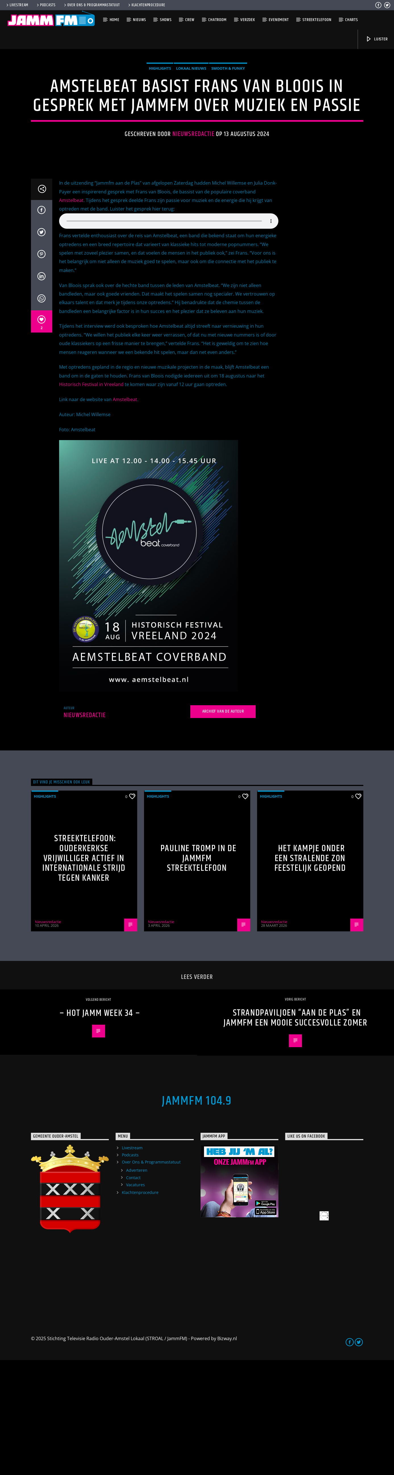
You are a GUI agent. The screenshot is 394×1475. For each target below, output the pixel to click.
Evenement (279, 19)
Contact (133, 1292)
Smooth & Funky (228, 125)
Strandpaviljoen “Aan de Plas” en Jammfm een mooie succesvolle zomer (295, 1133)
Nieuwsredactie (193, 192)
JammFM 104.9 (197, 1216)
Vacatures (135, 1299)
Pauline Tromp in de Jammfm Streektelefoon (198, 973)
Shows (166, 19)
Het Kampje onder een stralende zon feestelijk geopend (310, 973)
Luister (376, 39)
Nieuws (139, 19)
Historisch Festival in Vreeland (91, 499)
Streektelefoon (317, 19)
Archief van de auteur (223, 826)
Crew (189, 19)
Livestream (16, 5)
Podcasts (46, 5)
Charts (351, 19)
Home (114, 19)
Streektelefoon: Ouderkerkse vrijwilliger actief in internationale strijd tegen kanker (84, 973)
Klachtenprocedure (146, 5)
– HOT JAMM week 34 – (100, 1128)
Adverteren (136, 1285)
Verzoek (247, 19)
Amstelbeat (71, 315)
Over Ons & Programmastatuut (91, 5)
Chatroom (217, 19)
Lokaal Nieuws (191, 125)
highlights (160, 125)
